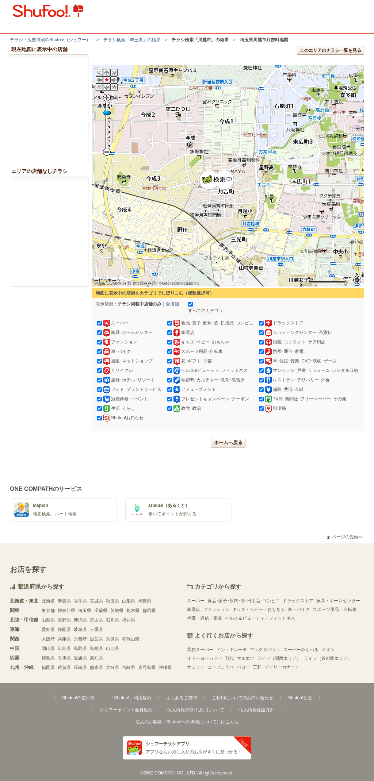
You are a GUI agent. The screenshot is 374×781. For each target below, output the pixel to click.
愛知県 (48, 629)
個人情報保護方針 (256, 709)
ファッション (216, 609)
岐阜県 (80, 629)
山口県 (112, 648)
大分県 (112, 667)
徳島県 (48, 658)
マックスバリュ (265, 649)
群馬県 (149, 610)
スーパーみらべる (300, 649)
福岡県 (48, 667)
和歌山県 (131, 639)
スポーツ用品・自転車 (334, 609)
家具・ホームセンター (338, 600)
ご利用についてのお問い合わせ (242, 697)
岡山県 (48, 648)
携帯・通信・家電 (204, 618)
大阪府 (48, 639)
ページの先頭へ (345, 536)
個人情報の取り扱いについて (195, 709)
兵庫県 (64, 639)
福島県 (144, 601)
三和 (257, 667)
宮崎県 (128, 667)
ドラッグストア (298, 600)
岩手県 (80, 601)
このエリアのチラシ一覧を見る (330, 50)
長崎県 (80, 667)
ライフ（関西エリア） (279, 658)
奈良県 (112, 639)
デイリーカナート (281, 667)
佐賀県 (64, 667)
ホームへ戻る (228, 442)
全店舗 (172, 304)
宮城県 (96, 601)
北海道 (48, 601)
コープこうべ (220, 667)
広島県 (64, 648)
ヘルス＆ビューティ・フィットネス (260, 618)
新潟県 (80, 620)
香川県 (64, 658)
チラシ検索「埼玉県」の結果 (131, 39)
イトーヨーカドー (204, 658)
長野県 (64, 620)
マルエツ (245, 658)
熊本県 (96, 667)
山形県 (128, 601)
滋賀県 (96, 639)
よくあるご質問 (181, 697)
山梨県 (48, 620)
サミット (196, 667)
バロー (243, 667)
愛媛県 (80, 658)
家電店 (193, 609)
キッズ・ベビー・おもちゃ (258, 609)
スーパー (196, 600)
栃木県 (133, 610)
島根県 (96, 648)
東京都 (48, 610)
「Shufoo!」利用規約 (130, 697)
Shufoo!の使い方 (78, 697)
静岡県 (64, 629)
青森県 (64, 601)
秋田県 (112, 601)
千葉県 (100, 610)
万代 (229, 658)
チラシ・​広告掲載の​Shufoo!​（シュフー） (50, 39)
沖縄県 (165, 667)
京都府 (80, 639)
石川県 (112, 620)
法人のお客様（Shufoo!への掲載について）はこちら (187, 721)
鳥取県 (80, 648)
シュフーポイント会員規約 (126, 709)
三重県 (96, 629)
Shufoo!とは (300, 697)
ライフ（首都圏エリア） (328, 658)
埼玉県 (84, 610)
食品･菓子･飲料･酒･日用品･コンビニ (243, 600)
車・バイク (299, 609)
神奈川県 (66, 610)
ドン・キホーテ (231, 649)
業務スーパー (200, 649)
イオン (328, 649)
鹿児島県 (147, 667)
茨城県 (116, 610)
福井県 (128, 620)
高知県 (96, 658)
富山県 (96, 620)
